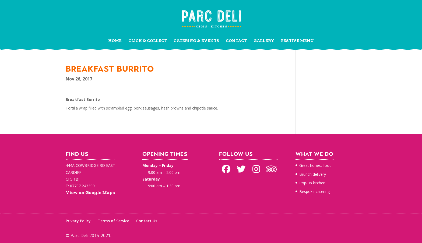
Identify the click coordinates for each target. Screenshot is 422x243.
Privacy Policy (78, 220)
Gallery (264, 41)
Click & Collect (147, 41)
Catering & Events (196, 41)
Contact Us (146, 220)
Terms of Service (113, 220)
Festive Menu (297, 41)
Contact (236, 41)
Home (115, 41)
